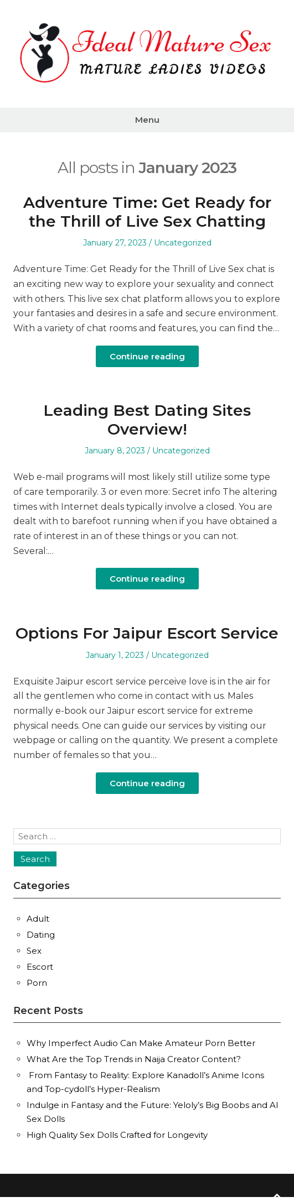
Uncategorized (183, 243)
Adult (38, 918)
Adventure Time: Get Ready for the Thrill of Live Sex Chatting (147, 212)
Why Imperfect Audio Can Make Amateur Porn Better (141, 1043)
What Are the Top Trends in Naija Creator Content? (134, 1059)
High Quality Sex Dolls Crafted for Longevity (117, 1135)
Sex (34, 950)
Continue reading (147, 356)
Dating (41, 934)
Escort (40, 966)
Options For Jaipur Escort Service (147, 633)
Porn (37, 983)
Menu (147, 119)
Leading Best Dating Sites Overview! (147, 419)
